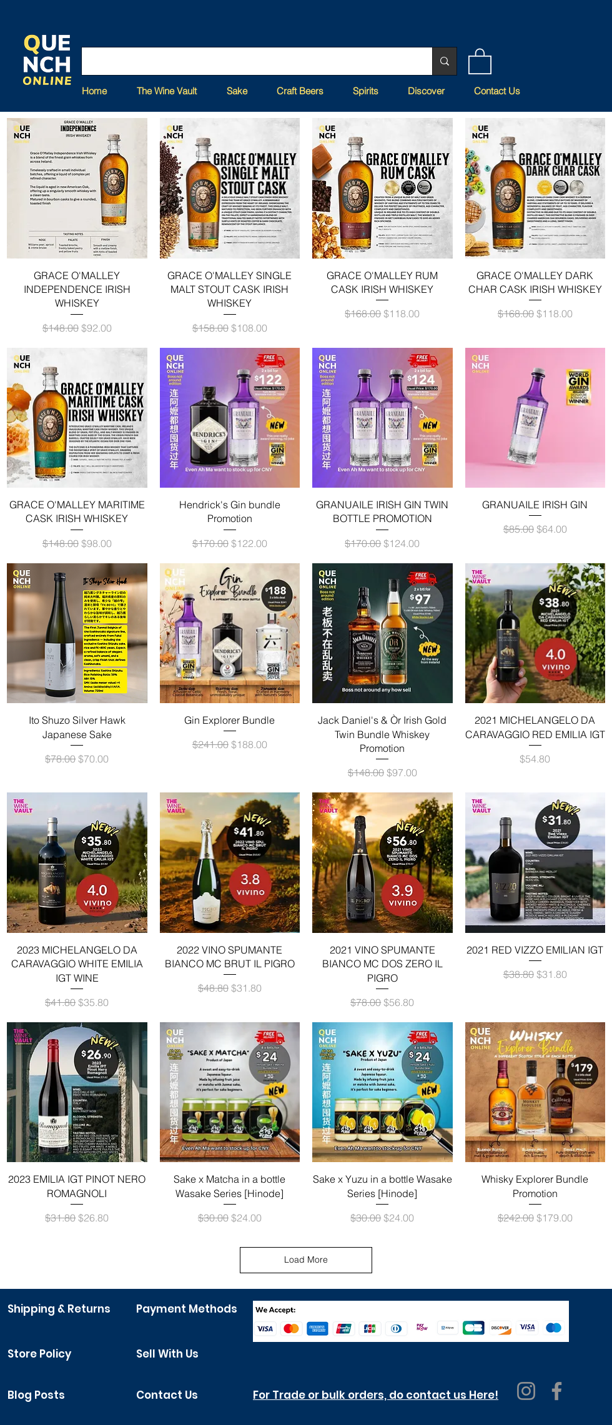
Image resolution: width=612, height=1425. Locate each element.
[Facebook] (557, 1391)
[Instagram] (526, 1391)
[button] (479, 60)
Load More (306, 1259)
